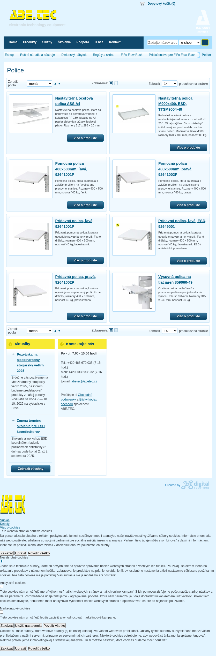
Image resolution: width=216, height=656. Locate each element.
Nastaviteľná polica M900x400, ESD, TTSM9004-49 (175, 103)
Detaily (5, 524)
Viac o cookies (10, 527)
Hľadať (205, 42)
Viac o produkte (85, 138)
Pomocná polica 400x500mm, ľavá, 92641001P (71, 169)
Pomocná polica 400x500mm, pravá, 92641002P (175, 169)
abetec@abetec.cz (84, 381)
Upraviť (20, 553)
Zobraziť (154, 84)
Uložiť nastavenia (28, 626)
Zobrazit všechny (30, 469)
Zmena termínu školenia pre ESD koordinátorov (31, 426)
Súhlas (5, 520)
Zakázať (7, 553)
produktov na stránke (193, 84)
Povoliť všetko (39, 553)
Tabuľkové (116, 83)
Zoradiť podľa (13, 83)
